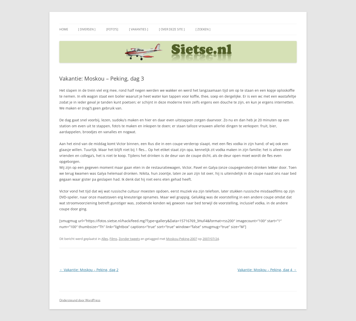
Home (63, 29)
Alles (104, 238)
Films (113, 238)
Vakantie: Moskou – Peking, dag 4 (267, 269)
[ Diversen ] (86, 29)
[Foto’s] (112, 29)
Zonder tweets (129, 238)
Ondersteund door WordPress (79, 300)
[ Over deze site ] (172, 29)
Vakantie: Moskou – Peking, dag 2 (88, 269)
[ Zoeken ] (203, 29)
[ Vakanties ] (138, 29)
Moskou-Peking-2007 (181, 238)
